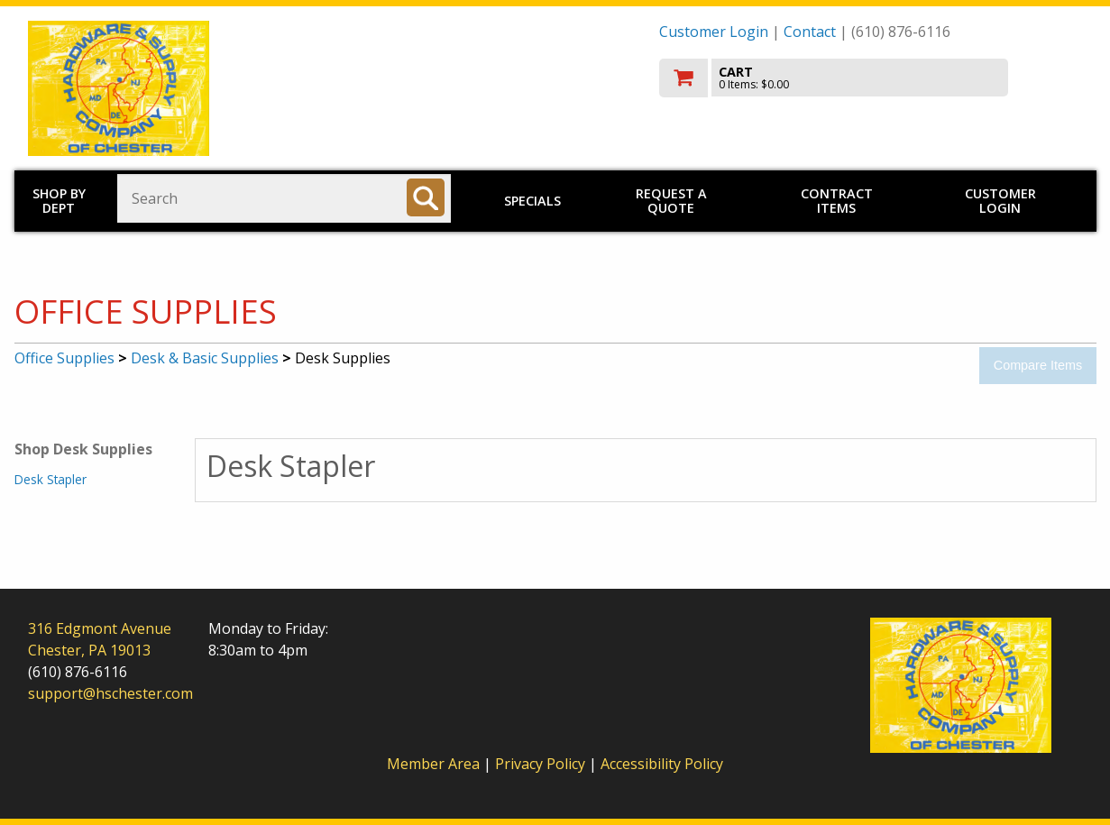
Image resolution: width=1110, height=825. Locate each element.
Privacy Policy (542, 764)
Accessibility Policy (662, 764)
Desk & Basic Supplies (205, 358)
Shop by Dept (59, 200)
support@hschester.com (110, 693)
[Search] (426, 197)
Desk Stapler (50, 479)
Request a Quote (671, 200)
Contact (810, 31)
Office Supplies (64, 358)
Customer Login (713, 31)
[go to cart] (871, 78)
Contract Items (837, 200)
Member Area (433, 764)
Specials (532, 200)
